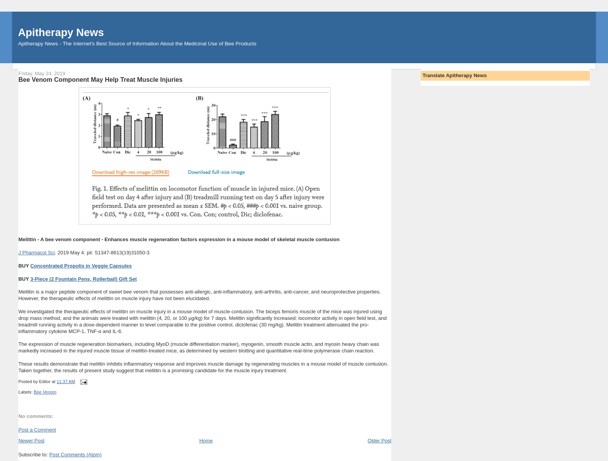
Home (206, 441)
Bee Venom (45, 392)
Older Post (379, 441)
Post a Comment (37, 430)
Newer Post (31, 441)
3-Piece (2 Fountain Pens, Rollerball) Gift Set (83, 279)
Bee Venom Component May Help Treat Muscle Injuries (100, 79)
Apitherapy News (61, 32)
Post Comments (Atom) (75, 455)
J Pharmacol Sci (36, 253)
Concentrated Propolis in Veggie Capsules (81, 266)
